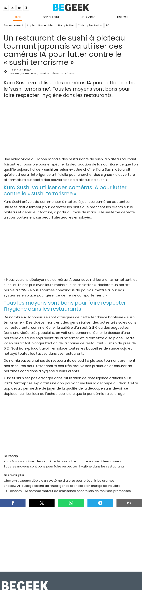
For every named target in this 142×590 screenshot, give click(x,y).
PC (107, 25)
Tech (17, 17)
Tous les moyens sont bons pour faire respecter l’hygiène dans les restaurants (64, 466)
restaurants (61, 360)
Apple (31, 25)
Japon (27, 69)
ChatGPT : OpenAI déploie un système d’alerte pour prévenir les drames (59, 480)
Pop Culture (51, 17)
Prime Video (46, 25)
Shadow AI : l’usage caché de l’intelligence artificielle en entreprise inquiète (62, 485)
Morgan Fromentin (26, 73)
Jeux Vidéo (88, 17)
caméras (103, 201)
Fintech (122, 17)
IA (20, 69)
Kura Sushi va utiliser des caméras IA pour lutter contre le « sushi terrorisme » (62, 461)
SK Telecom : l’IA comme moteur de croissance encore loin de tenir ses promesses (67, 491)
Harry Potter (66, 25)
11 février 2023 (58, 73)
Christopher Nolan (90, 25)
